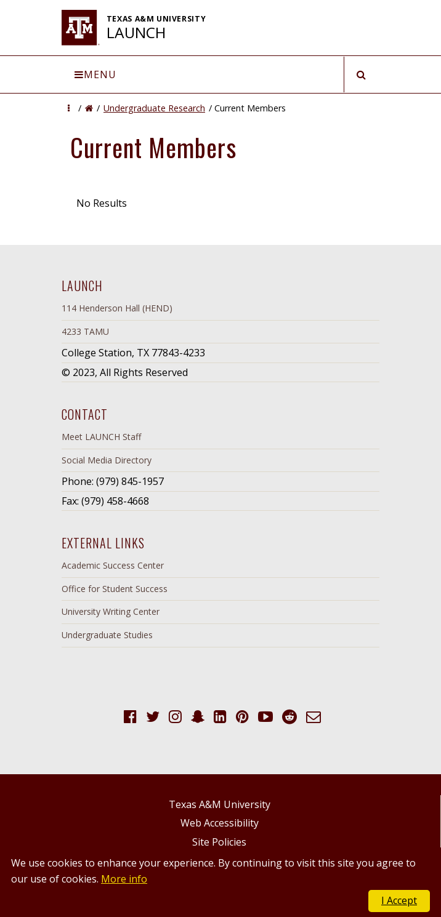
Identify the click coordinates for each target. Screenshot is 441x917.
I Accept (399, 900)
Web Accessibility (219, 823)
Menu (95, 74)
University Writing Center (111, 611)
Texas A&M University (219, 804)
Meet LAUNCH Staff (101, 436)
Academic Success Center (113, 565)
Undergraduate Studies (107, 635)
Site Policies (219, 842)
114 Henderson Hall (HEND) (117, 308)
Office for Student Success (115, 589)
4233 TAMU (85, 331)
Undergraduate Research (154, 108)
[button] (69, 108)
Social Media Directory (107, 460)
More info (124, 879)
